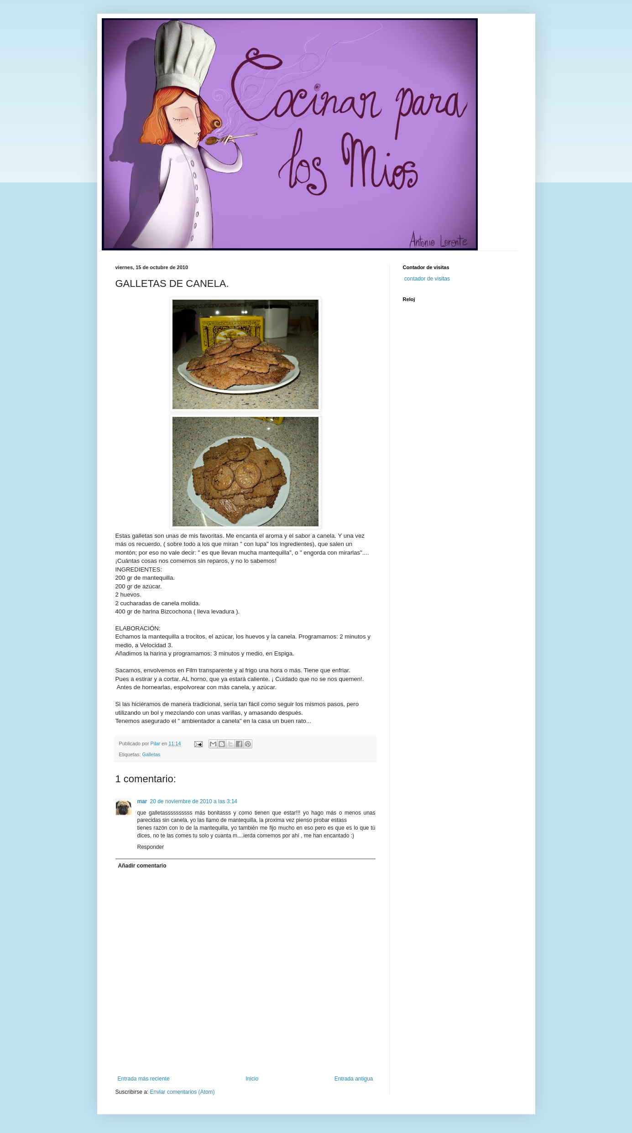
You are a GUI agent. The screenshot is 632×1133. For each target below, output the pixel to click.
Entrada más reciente (144, 1079)
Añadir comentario (142, 866)
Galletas (151, 754)
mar (142, 801)
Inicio (251, 1079)
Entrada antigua (353, 1079)
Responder (150, 847)
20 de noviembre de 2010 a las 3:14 (193, 801)
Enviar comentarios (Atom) (182, 1092)
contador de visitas (427, 278)
